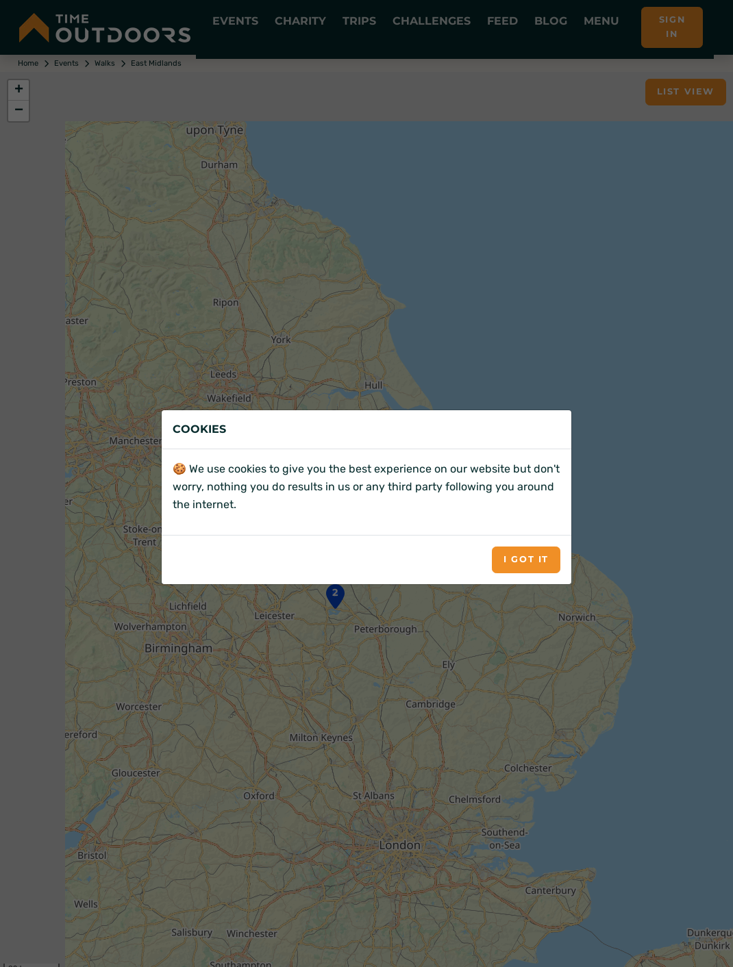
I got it (526, 559)
